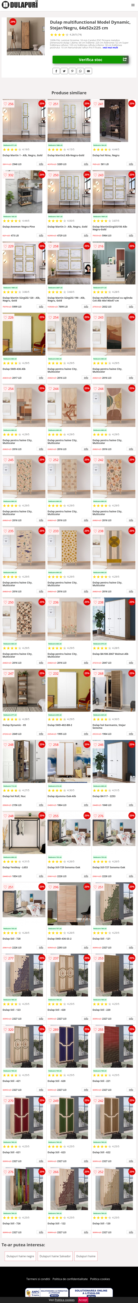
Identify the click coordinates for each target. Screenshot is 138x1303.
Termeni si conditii (38, 1279)
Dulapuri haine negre (20, 1256)
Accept (83, 1300)
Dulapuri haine (86, 1256)
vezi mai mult (110, 47)
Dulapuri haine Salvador (55, 1256)
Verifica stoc (104, 59)
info (41, 163)
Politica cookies (100, 1279)
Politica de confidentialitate (70, 1279)
